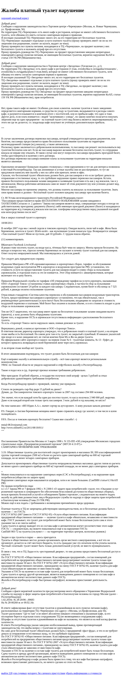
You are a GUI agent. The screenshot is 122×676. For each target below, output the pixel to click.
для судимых (20, 673)
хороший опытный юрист (15, 18)
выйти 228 (6, 673)
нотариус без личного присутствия (46, 673)
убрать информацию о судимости (84, 673)
